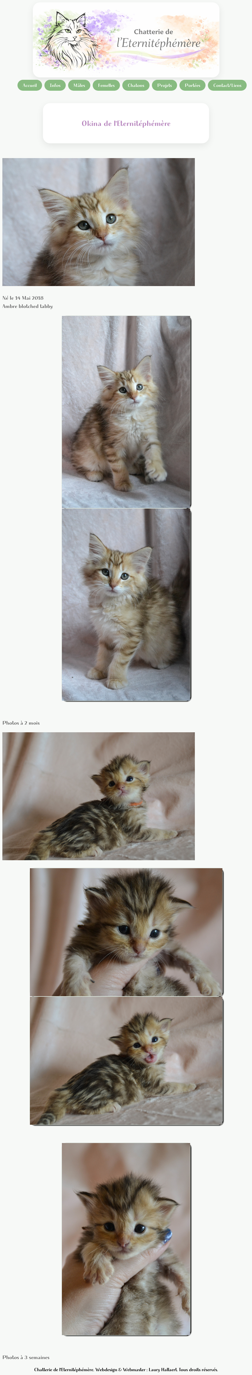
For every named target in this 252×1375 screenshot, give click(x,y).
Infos (55, 85)
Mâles (79, 85)
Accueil (30, 85)
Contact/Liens (227, 85)
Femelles (106, 85)
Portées (192, 85)
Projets (164, 85)
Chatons (136, 85)
